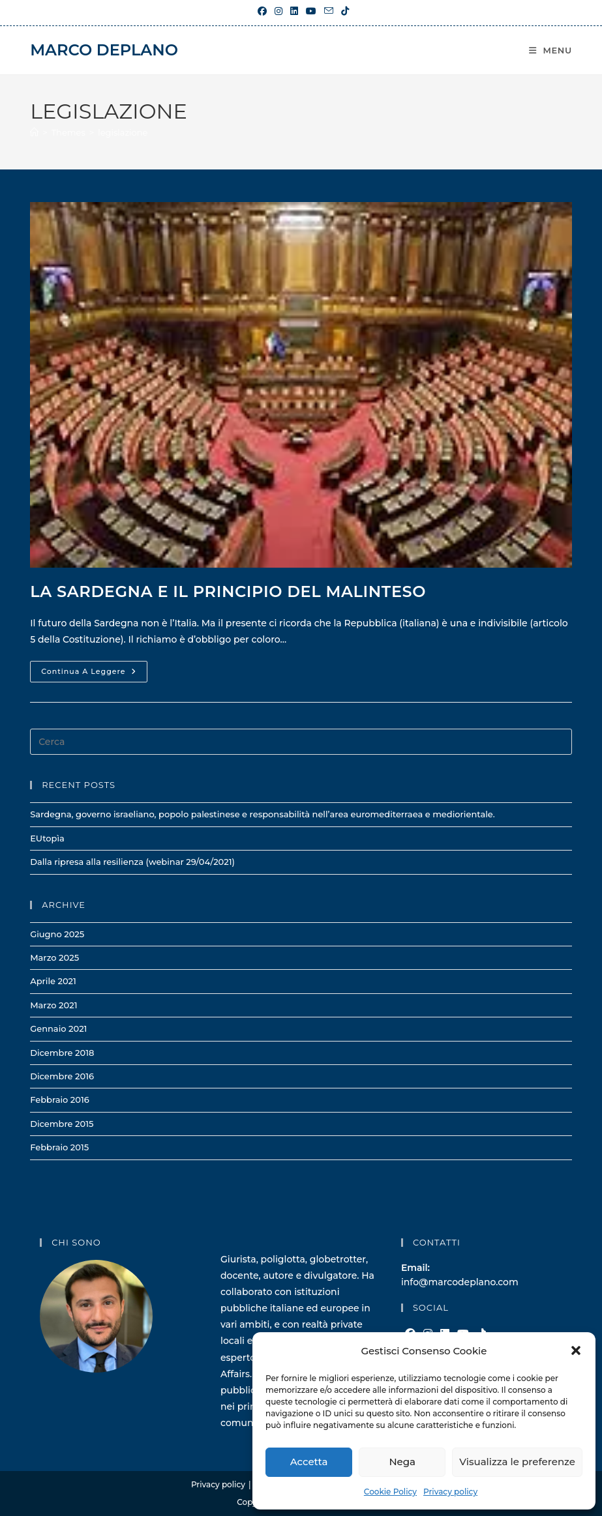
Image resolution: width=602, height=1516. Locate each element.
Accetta (309, 1461)
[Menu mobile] (550, 50)
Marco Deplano (104, 49)
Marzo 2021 (53, 1005)
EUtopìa (47, 838)
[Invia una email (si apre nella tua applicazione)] (328, 11)
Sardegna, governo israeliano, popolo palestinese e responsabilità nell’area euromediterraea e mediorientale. (262, 814)
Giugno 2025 (57, 934)
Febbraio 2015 (59, 1147)
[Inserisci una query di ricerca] (301, 742)
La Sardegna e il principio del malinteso (228, 591)
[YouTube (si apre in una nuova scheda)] (311, 11)
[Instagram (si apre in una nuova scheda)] (278, 11)
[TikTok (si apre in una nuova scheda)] (343, 11)
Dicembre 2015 (61, 1123)
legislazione (122, 132)
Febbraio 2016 (59, 1099)
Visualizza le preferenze (517, 1461)
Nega (402, 1461)
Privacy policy (450, 1491)
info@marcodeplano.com (460, 1282)
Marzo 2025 (54, 957)
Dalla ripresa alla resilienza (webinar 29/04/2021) (132, 861)
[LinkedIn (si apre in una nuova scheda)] (294, 11)
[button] (575, 1350)
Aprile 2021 (53, 981)
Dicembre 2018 (62, 1052)
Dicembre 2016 (62, 1076)
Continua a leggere (94, 674)
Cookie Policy (390, 1491)
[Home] (34, 132)
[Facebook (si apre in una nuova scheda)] (262, 11)
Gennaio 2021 (58, 1028)
